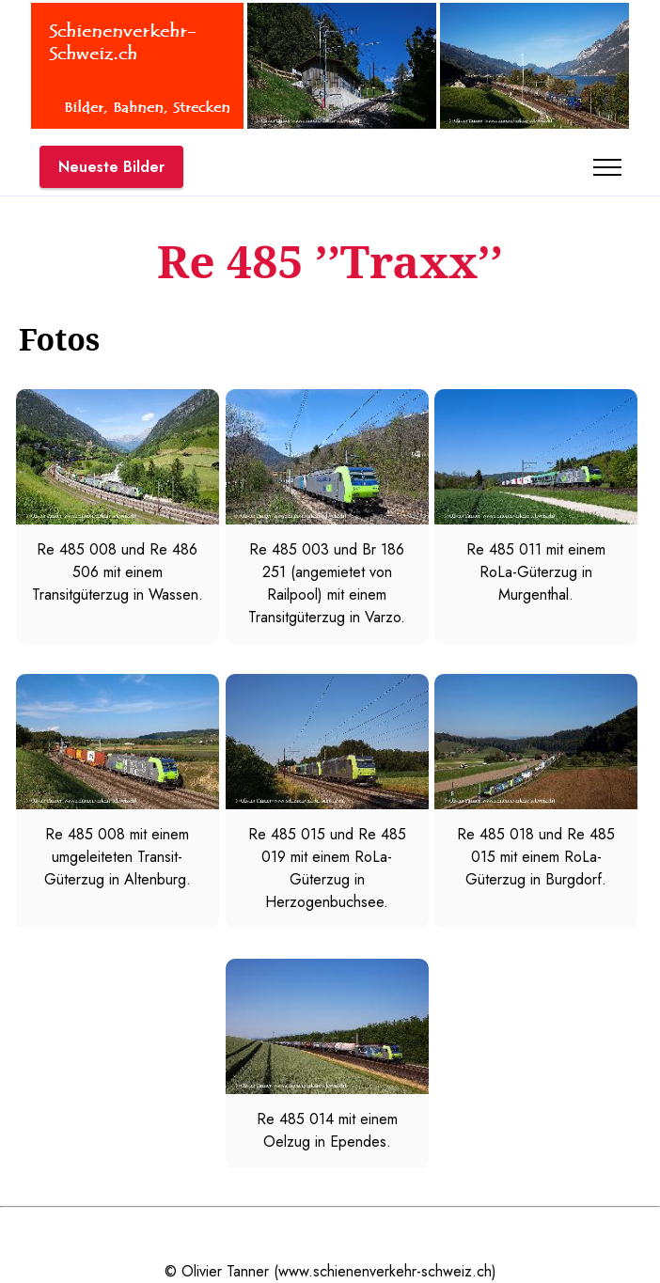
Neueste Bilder (111, 167)
